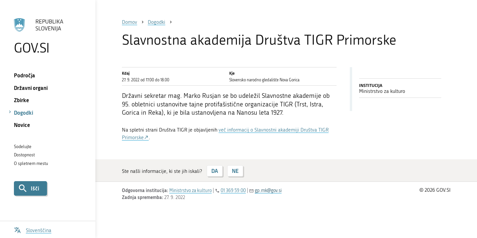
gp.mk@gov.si (268, 190)
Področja (24, 75)
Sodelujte (22, 146)
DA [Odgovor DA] (214, 171)
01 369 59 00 (233, 190)
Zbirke (21, 100)
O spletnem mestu (31, 163)
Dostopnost (24, 154)
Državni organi (31, 88)
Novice (22, 125)
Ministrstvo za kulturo (190, 190)
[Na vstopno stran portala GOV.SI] (47, 36)
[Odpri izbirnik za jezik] (32, 229)
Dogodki (23, 112)
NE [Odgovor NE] (235, 171)
